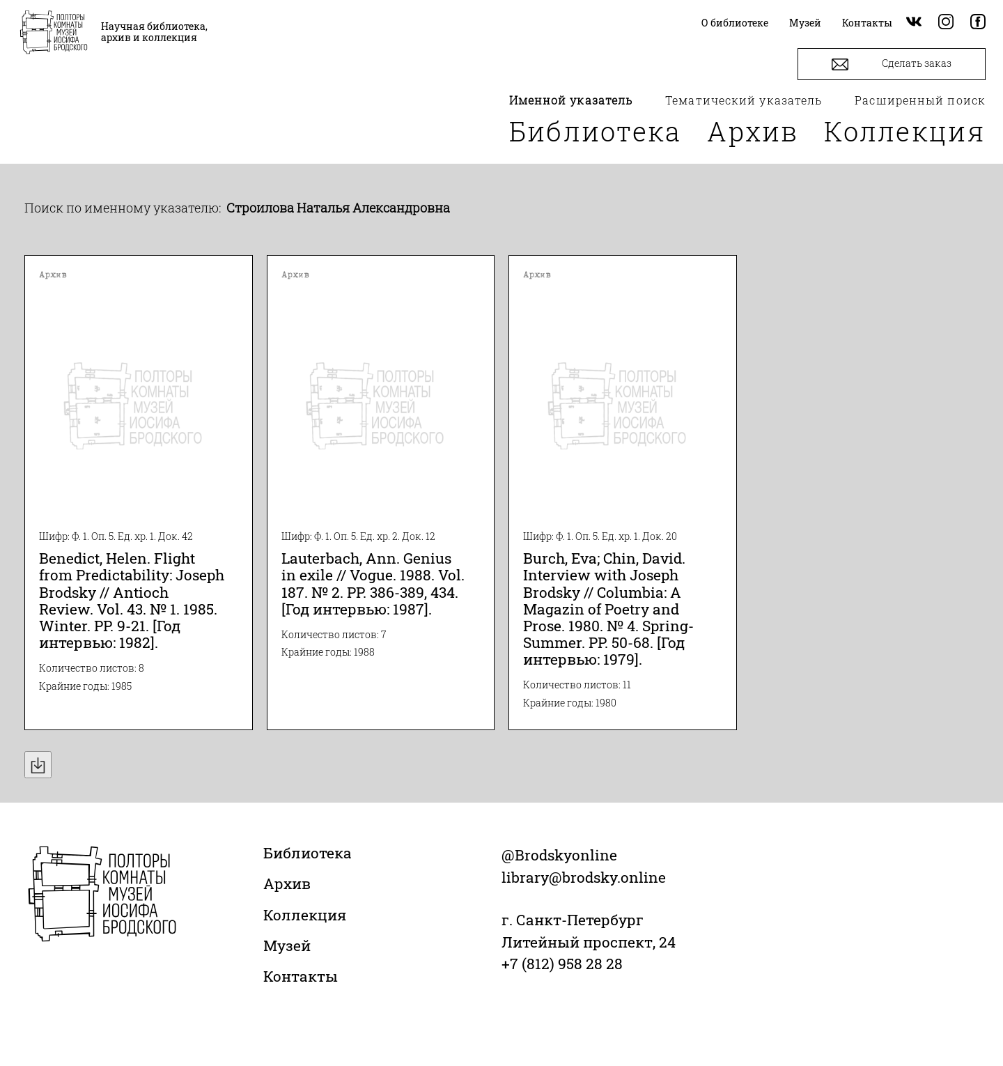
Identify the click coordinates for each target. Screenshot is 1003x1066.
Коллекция (905, 131)
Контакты (300, 976)
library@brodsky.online (584, 877)
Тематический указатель (743, 100)
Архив (753, 131)
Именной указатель (571, 100)
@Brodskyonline (559, 855)
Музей (287, 945)
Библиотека (595, 131)
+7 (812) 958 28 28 (562, 963)
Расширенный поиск (920, 100)
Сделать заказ (891, 64)
